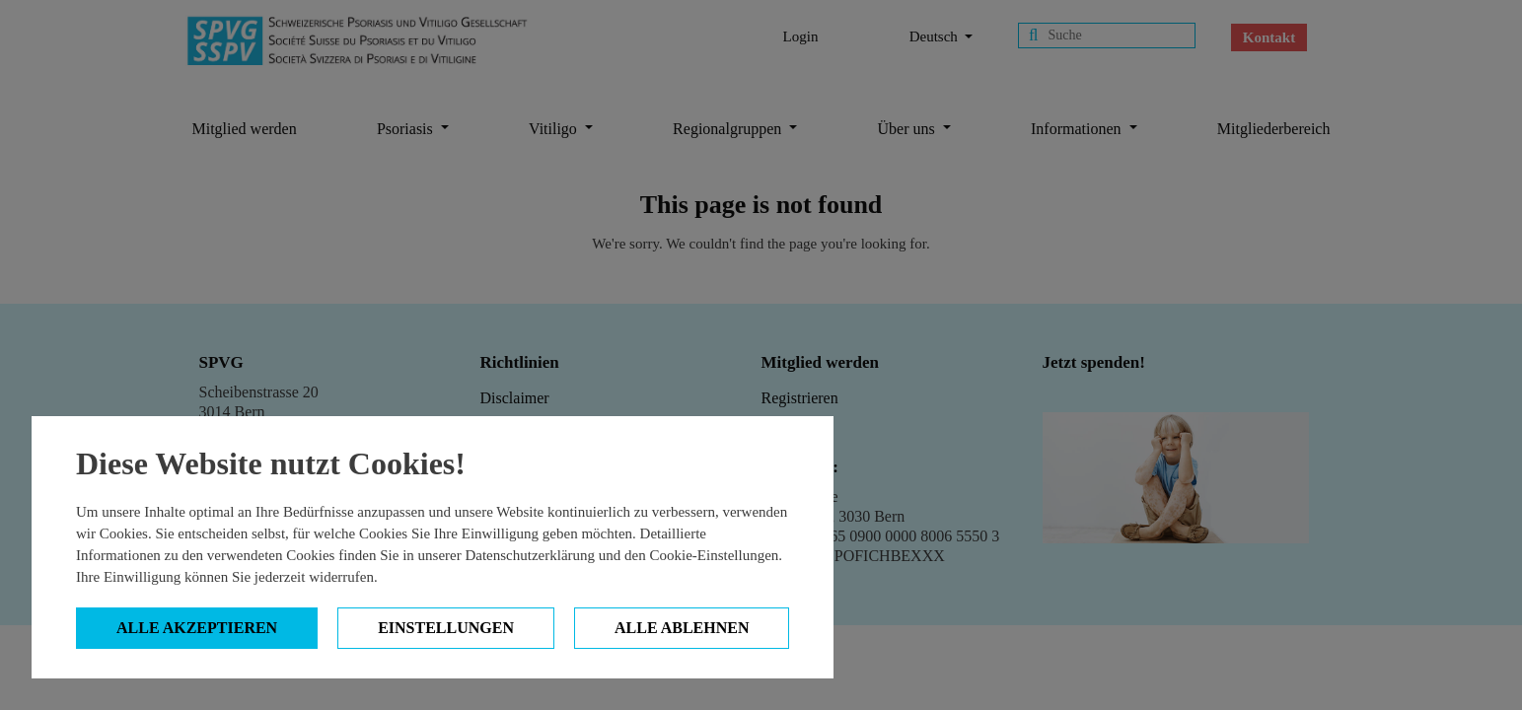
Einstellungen (446, 627)
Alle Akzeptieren (196, 627)
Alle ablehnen (682, 627)
